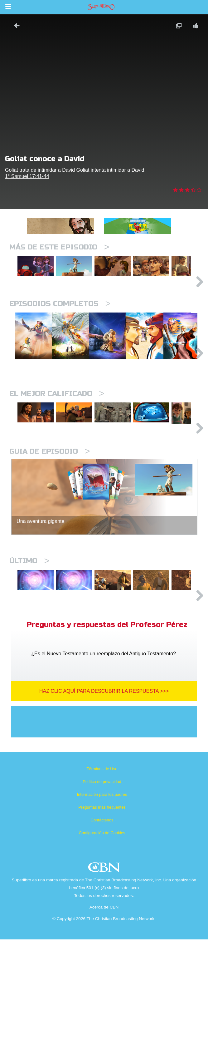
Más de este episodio (59, 247)
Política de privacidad (102, 901)
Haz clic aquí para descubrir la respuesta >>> (104, 810)
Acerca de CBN (104, 1026)
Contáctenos (102, 939)
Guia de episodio (49, 543)
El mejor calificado (56, 457)
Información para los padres (102, 914)
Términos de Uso (102, 888)
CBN (105, 989)
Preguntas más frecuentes (102, 926)
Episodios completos (59, 331)
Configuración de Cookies (102, 952)
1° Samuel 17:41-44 (27, 176)
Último (29, 653)
